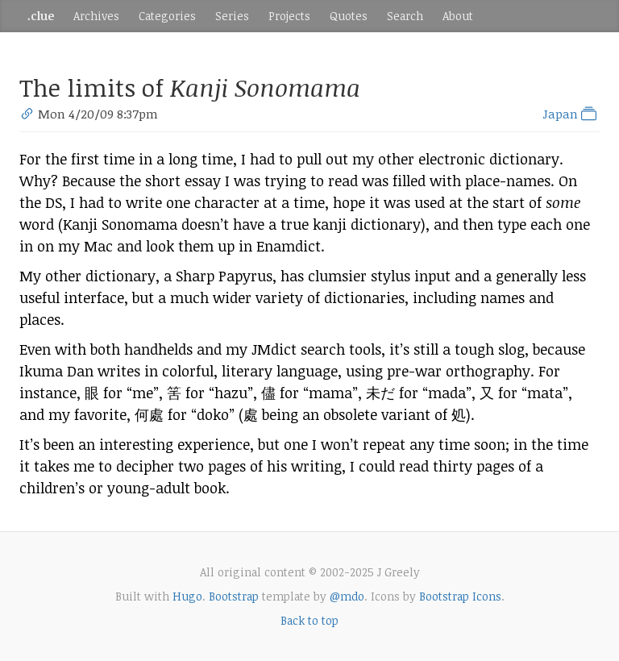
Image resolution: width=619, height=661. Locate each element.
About (457, 15)
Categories (167, 15)
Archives (96, 15)
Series (232, 15)
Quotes (349, 15)
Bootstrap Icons (460, 596)
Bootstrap (234, 596)
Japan (571, 114)
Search (405, 15)
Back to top (309, 620)
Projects (289, 15)
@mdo (347, 596)
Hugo (187, 596)
